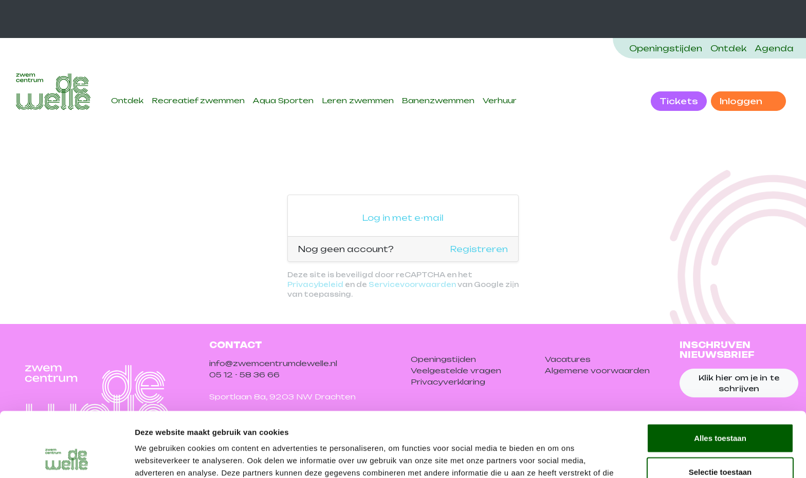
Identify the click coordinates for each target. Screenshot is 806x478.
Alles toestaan (720, 377)
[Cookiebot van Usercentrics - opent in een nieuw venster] (67, 458)
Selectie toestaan (720, 411)
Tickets (679, 101)
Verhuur (500, 100)
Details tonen (555, 457)
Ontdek (728, 48)
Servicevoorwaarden (412, 284)
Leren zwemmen (358, 100)
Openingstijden (665, 48)
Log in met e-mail (403, 218)
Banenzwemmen (438, 100)
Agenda (774, 48)
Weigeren (720, 444)
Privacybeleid (315, 284)
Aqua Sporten (283, 100)
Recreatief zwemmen (198, 100)
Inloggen (742, 101)
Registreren (479, 249)
